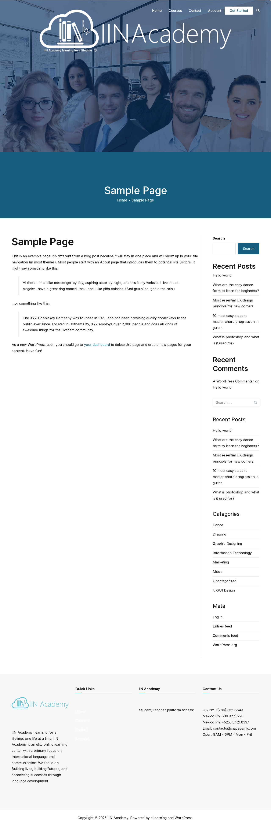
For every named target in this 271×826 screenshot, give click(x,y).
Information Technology (232, 553)
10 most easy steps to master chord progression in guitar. (236, 322)
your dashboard (97, 344)
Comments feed (225, 635)
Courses (175, 10)
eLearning (159, 818)
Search (219, 238)
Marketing (221, 562)
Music (217, 572)
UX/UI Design (224, 590)
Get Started (239, 10)
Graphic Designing (227, 543)
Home (157, 10)
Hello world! (222, 275)
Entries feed (222, 626)
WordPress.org (225, 645)
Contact (195, 10)
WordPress (183, 818)
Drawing (219, 534)
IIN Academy (118, 818)
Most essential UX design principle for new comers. (233, 303)
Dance (218, 525)
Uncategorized (224, 581)
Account (214, 10)
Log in (218, 617)
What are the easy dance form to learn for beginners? (236, 288)
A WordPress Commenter (233, 381)
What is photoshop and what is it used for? (236, 340)
